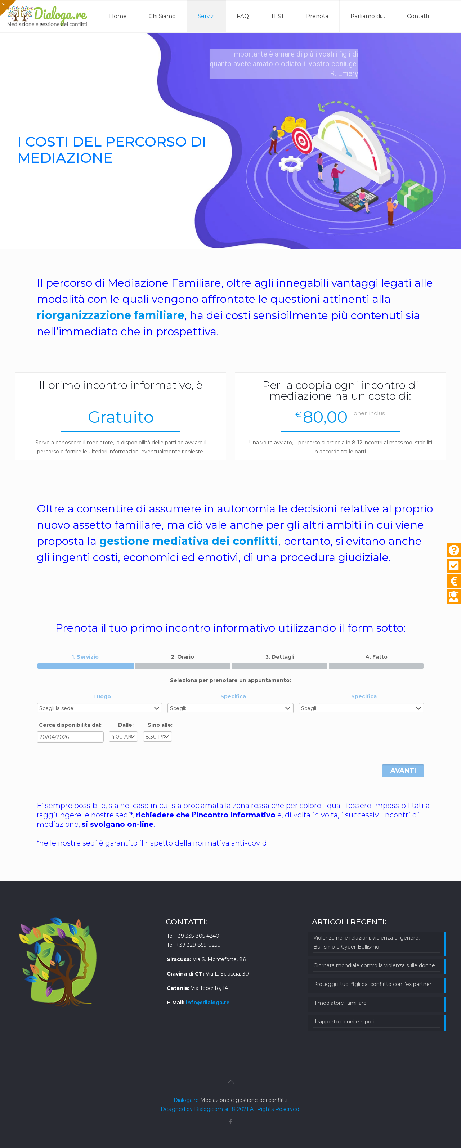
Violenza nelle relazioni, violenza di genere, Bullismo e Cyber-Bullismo (366, 942)
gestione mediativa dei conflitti (188, 541)
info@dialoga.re (208, 1002)
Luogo (102, 696)
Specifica (233, 696)
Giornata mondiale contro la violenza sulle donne (374, 965)
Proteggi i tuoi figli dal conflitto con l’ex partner (372, 984)
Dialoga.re (187, 1100)
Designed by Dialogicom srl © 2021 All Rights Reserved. (230, 1109)
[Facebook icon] (230, 1121)
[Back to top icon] (230, 1081)
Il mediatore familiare (340, 1003)
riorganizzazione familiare (110, 315)
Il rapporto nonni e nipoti (344, 1021)
